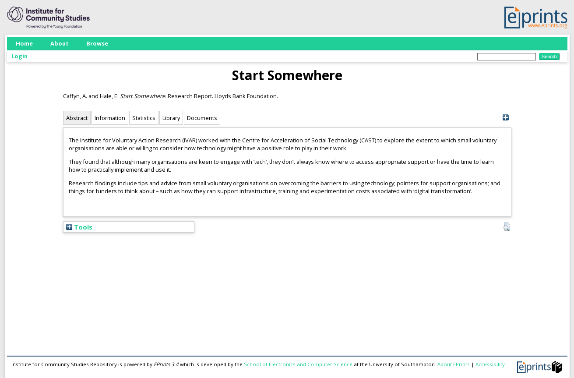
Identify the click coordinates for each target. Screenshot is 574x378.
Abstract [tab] (77, 118)
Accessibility (490, 364)
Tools (79, 227)
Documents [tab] (202, 118)
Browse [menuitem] (97, 43)
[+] (506, 117)
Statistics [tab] (143, 118)
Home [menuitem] (24, 43)
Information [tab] (110, 118)
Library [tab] (171, 118)
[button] (507, 227)
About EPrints (453, 364)
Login (19, 56)
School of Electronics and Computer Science (298, 364)
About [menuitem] (59, 43)
